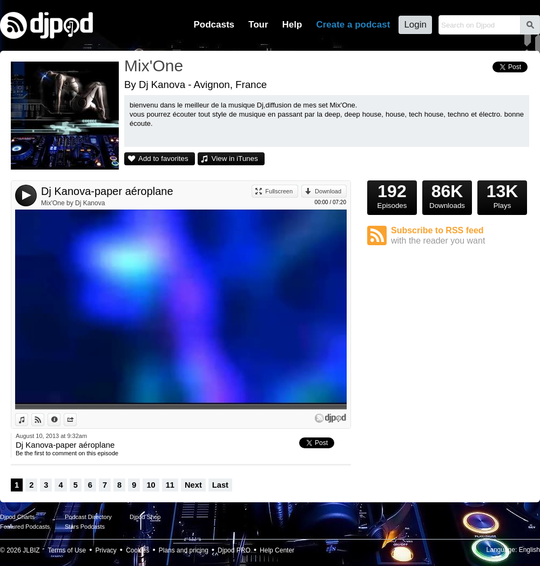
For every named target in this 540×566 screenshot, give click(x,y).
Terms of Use (67, 550)
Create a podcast (353, 24)
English (529, 550)
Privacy (106, 550)
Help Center (277, 550)
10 (150, 485)
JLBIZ (31, 550)
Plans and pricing (183, 550)
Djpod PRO (234, 550)
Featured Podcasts (25, 526)
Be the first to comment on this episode (67, 453)
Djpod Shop (145, 517)
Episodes (392, 195)
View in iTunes (235, 158)
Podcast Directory (88, 517)
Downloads (447, 195)
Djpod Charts (17, 517)
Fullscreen (279, 191)
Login (415, 24)
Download (328, 191)
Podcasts (213, 24)
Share (76, 419)
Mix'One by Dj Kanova (73, 203)
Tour (258, 24)
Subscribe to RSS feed (460, 236)
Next (193, 485)
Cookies (137, 550)
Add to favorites (163, 158)
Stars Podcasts (85, 526)
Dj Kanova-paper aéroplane (107, 191)
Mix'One (153, 66)
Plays (502, 195)
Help (292, 24)
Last (220, 485)
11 (170, 485)
